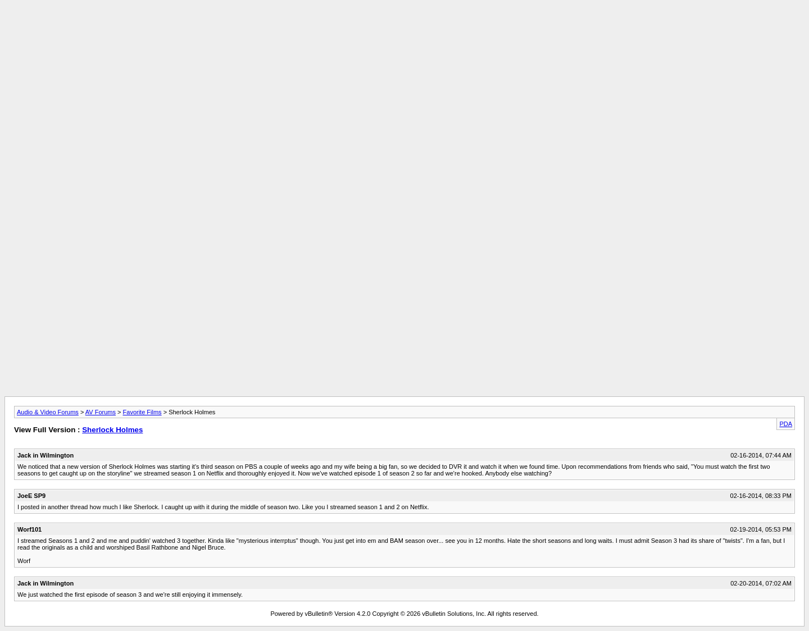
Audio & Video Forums (48, 412)
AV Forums (100, 412)
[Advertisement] (404, 29)
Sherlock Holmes (112, 430)
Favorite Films (142, 412)
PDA (785, 423)
